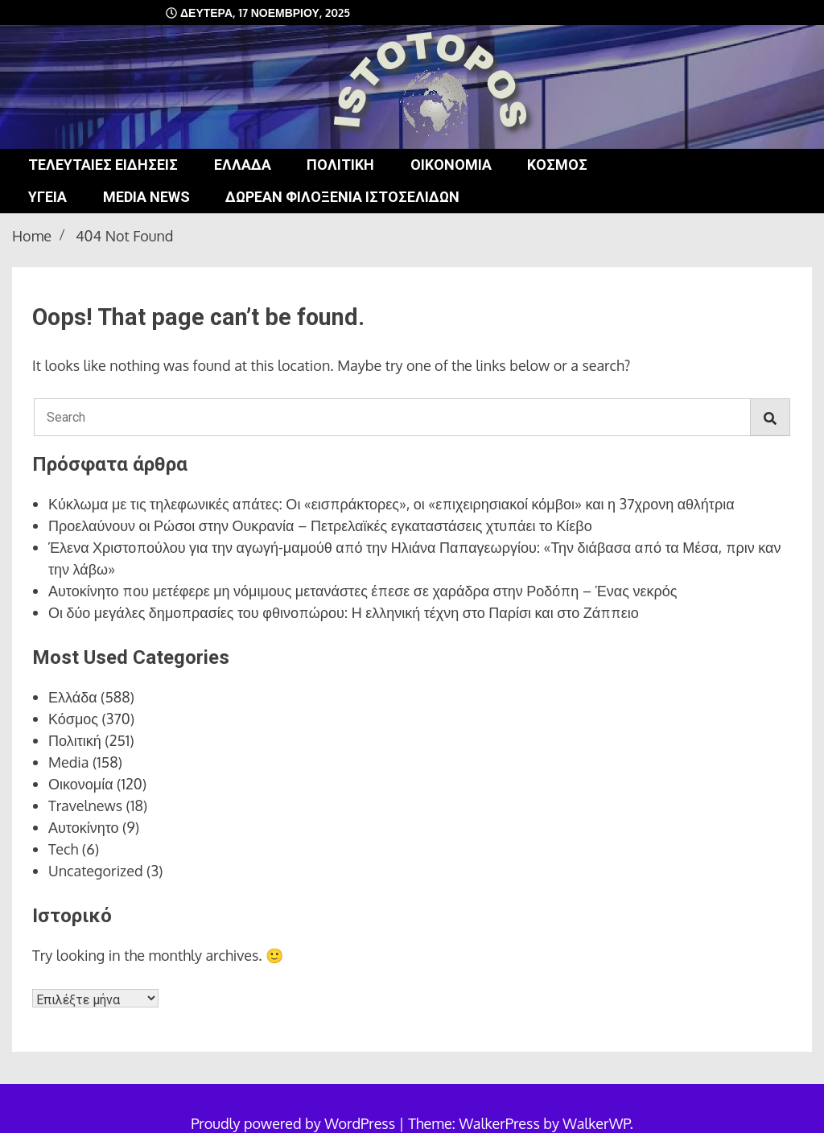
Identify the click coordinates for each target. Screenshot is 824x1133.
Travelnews (85, 805)
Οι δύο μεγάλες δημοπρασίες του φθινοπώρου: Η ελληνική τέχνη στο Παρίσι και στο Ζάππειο (343, 612)
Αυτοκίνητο (83, 827)
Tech (63, 849)
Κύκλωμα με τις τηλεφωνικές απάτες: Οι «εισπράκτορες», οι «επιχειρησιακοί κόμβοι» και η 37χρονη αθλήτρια (391, 504)
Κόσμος (557, 164)
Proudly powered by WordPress (294, 1123)
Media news (146, 196)
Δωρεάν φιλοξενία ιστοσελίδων (342, 196)
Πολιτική (340, 164)
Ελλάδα (242, 164)
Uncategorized (95, 871)
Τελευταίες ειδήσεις (103, 164)
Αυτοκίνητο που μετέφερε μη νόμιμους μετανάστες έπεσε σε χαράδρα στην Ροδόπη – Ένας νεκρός (362, 590)
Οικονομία (451, 164)
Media (68, 762)
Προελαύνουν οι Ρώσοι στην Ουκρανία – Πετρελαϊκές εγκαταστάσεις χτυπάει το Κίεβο (320, 525)
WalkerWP (595, 1123)
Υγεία (47, 196)
